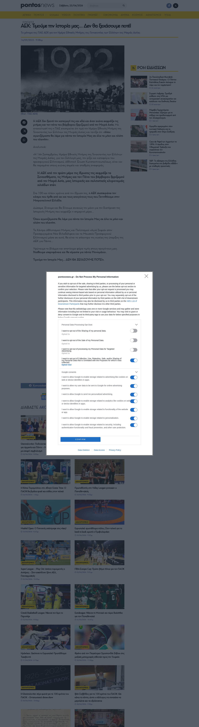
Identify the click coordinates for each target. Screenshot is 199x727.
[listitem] (99, 324)
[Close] (147, 277)
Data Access (99, 450)
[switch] (133, 331)
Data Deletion (84, 450)
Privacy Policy (115, 450)
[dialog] (99, 363)
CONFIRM (80, 439)
